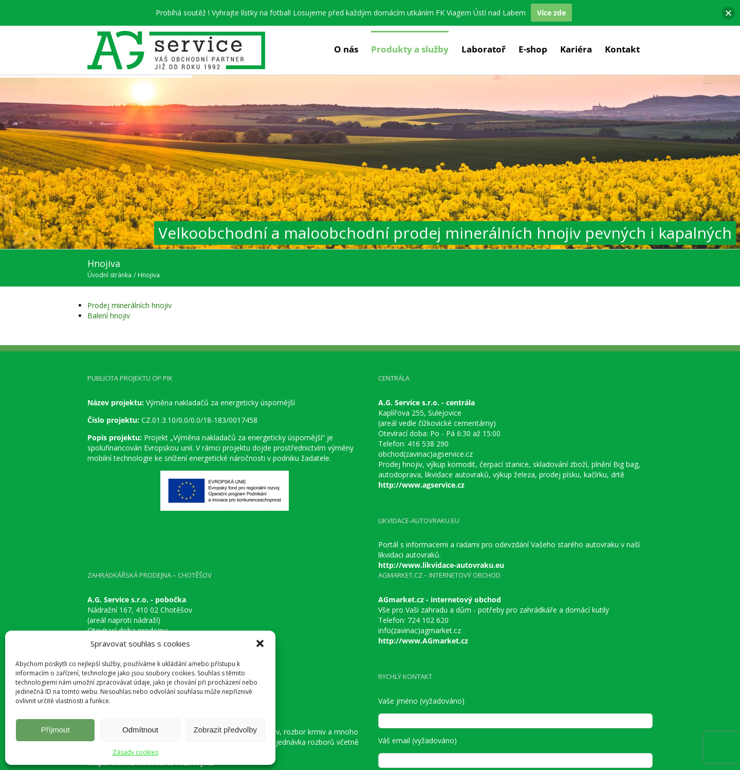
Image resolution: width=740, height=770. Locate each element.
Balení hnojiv (108, 315)
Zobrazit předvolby (225, 729)
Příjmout (55, 729)
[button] (260, 643)
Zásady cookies (135, 752)
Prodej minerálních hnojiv (129, 305)
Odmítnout (140, 729)
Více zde (551, 12)
